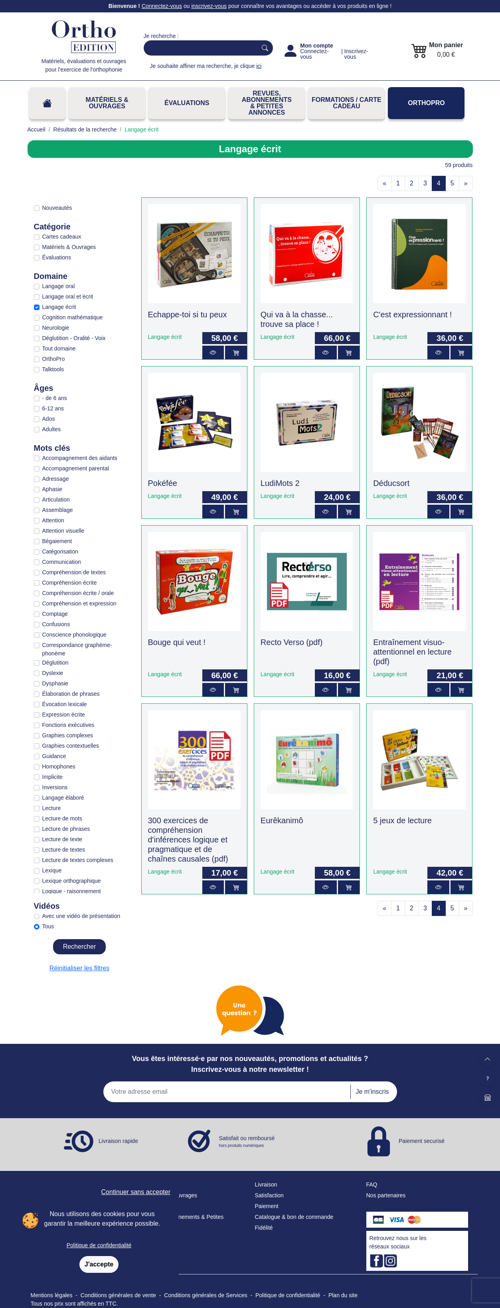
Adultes (51, 429)
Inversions (55, 787)
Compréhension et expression (79, 603)
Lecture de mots (62, 818)
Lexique (52, 870)
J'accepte (99, 1264)
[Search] (199, 48)
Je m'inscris (372, 1091)
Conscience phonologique (74, 634)
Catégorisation (60, 551)
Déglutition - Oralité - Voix (74, 338)
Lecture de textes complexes (77, 860)
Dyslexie (52, 673)
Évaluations (186, 103)
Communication (61, 562)
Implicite (52, 777)
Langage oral (58, 286)
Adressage (55, 479)
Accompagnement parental (75, 468)
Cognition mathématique (72, 317)
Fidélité (264, 1227)
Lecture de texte (62, 839)
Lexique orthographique (71, 881)
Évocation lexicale (64, 704)
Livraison (266, 1184)
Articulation (56, 499)
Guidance (54, 756)
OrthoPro (426, 103)
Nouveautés (57, 208)
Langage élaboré (63, 797)
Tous (48, 926)
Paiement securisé (422, 1141)
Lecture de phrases (66, 829)
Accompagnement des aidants (79, 458)
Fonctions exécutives (68, 725)
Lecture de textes (63, 849)
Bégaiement (57, 541)
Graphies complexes (67, 735)
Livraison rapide (118, 1141)
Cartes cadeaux (61, 236)
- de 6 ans (54, 398)
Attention (53, 520)
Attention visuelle (63, 531)
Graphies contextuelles (70, 746)
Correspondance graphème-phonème (77, 649)
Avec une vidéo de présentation (81, 916)
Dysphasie (55, 683)
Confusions (56, 624)
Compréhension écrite (69, 582)
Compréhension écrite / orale (78, 593)
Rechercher (79, 946)
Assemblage (57, 510)
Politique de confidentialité (99, 1245)
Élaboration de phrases (71, 694)
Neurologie (55, 328)
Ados (48, 419)
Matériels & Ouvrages (107, 102)
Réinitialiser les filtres (79, 968)
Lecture (51, 808)
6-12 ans (53, 408)
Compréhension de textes (74, 572)
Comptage (55, 614)
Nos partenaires (386, 1195)
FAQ (371, 1184)
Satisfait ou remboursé (247, 1142)
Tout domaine (59, 348)
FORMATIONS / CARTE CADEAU (346, 102)
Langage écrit (59, 307)
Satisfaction (269, 1195)
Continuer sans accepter (135, 1192)
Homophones (58, 766)
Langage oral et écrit (67, 296)
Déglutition (55, 662)
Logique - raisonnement (71, 891)
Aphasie (52, 489)
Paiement (267, 1206)
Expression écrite (63, 714)
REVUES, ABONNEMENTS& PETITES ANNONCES (267, 103)
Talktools (53, 369)
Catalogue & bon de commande (294, 1217)
